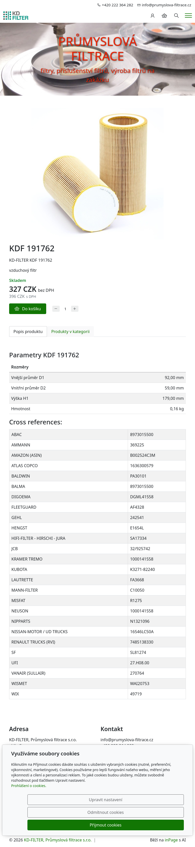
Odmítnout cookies (108, 825)
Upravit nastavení (57, 825)
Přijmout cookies (159, 825)
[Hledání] (176, 16)
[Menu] (188, 15)
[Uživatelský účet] (152, 15)
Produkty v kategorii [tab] (70, 331)
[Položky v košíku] (164, 15)
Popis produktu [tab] (28, 331)
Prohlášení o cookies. (28, 811)
